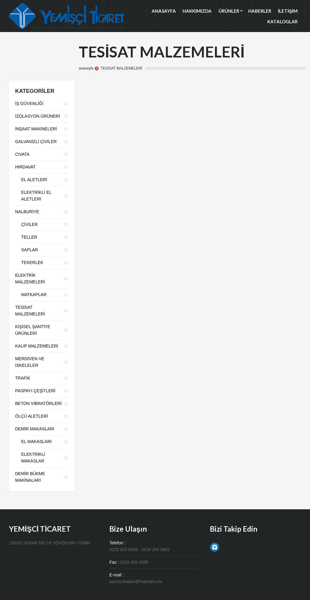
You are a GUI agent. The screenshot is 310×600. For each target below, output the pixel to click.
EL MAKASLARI (36, 441)
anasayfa (86, 68)
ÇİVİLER (29, 224)
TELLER (29, 237)
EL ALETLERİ (34, 179)
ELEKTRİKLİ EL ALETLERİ (36, 195)
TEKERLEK (32, 262)
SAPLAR (29, 249)
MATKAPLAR (34, 294)
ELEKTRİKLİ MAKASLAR (33, 457)
